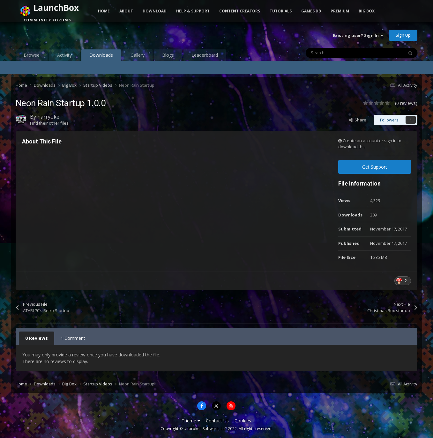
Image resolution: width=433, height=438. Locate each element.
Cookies (243, 421)
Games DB (311, 11)
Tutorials (281, 11)
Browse (32, 55)
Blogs (168, 55)
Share (357, 120)
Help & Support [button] (193, 11)
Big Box (367, 11)
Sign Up (403, 35)
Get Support (374, 167)
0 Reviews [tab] (36, 338)
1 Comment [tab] (73, 338)
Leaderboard (204, 55)
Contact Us (217, 421)
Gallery (138, 55)
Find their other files (49, 123)
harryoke (48, 116)
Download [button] (155, 11)
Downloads (101, 56)
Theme (191, 421)
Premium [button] (340, 11)
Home (104, 11)
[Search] (341, 53)
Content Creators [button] (239, 11)
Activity (64, 55)
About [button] (126, 11)
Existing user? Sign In (358, 35)
